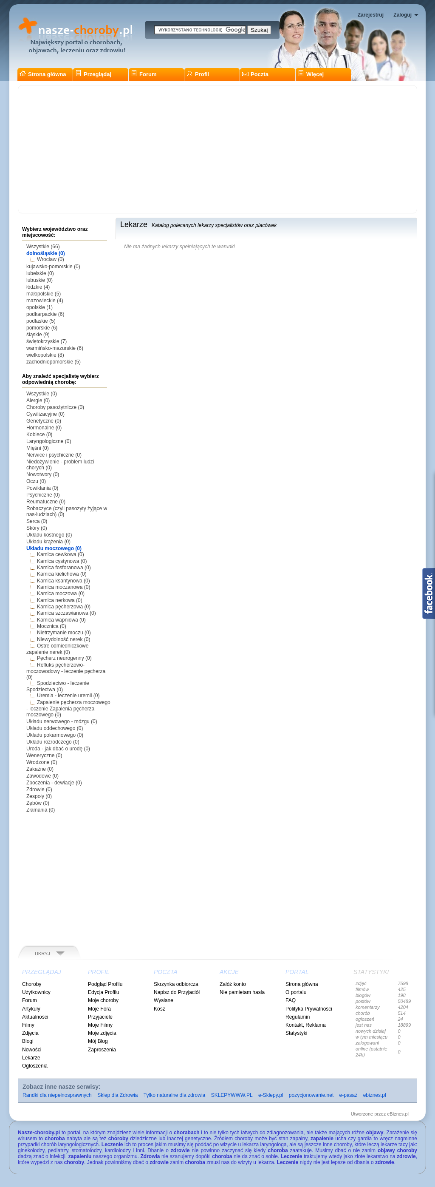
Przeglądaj (93, 74)
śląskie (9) (38, 335)
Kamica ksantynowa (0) (63, 581)
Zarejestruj (371, 15)
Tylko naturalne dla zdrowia (174, 1095)
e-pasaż (348, 1095)
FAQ (290, 1000)
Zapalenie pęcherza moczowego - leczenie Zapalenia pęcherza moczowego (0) (68, 708)
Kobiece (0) (39, 434)
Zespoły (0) (39, 796)
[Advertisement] (217, 149)
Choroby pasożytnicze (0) (55, 407)
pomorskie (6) (41, 328)
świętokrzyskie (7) (46, 341)
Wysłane (163, 1000)
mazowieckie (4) (44, 301)
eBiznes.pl (398, 1113)
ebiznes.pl (374, 1095)
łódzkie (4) (38, 287)
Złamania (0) (40, 810)
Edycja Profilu (103, 992)
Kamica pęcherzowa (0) (63, 607)
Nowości (31, 1050)
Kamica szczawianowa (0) (66, 613)
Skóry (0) (36, 528)
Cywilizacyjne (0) (45, 414)
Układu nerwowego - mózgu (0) (61, 721)
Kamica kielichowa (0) (62, 574)
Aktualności (35, 1017)
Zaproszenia (102, 1050)
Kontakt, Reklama (305, 1025)
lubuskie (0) (39, 280)
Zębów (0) (37, 803)
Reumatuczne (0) (45, 502)
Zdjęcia (30, 1033)
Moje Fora (99, 1009)
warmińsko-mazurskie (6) (54, 348)
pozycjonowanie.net (311, 1095)
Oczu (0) (36, 481)
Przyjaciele (100, 1017)
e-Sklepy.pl (270, 1095)
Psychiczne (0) (43, 495)
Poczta (255, 74)
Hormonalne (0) (44, 428)
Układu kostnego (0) (49, 535)
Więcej (311, 74)
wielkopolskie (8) (45, 355)
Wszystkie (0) (41, 394)
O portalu (295, 992)
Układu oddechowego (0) (54, 728)
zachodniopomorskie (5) (53, 362)
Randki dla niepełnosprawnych (57, 1095)
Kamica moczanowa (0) (63, 587)
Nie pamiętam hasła (242, 992)
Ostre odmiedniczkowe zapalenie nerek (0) (57, 649)
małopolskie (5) (43, 294)
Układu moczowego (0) (54, 548)
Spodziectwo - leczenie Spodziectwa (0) (57, 686)
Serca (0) (36, 521)
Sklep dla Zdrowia (117, 1095)
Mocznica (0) (51, 626)
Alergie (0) (38, 400)
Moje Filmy (100, 1025)
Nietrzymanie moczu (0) (64, 633)
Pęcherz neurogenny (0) (64, 658)
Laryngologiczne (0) (48, 441)
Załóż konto (233, 984)
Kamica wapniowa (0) (61, 620)
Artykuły (31, 1009)
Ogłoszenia (35, 1066)
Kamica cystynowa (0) (62, 561)
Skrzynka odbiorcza (176, 984)
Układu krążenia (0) (48, 542)
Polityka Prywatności (308, 1009)
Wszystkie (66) (43, 247)
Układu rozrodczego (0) (52, 742)
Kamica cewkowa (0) (60, 554)
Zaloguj (402, 15)
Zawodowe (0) (42, 776)
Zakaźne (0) (40, 769)
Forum (143, 74)
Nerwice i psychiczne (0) (54, 455)
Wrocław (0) (50, 259)
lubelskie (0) (40, 273)
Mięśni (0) (37, 448)
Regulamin (297, 1017)
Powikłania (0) (42, 488)
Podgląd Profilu (105, 984)
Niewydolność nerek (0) (63, 639)
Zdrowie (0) (39, 789)
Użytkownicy (36, 992)
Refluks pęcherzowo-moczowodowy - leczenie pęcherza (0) (65, 671)
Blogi (28, 1041)
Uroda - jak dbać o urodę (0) (58, 749)
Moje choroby (103, 1000)
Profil (197, 74)
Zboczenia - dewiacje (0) (54, 783)
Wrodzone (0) (41, 762)
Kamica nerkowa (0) (59, 600)
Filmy (28, 1025)
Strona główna (43, 74)
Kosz (159, 1009)
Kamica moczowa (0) (61, 593)
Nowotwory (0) (42, 474)
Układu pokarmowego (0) (54, 735)
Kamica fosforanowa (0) (64, 568)
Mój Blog (98, 1041)
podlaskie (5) (41, 321)
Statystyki (296, 1033)
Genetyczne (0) (43, 421)
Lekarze (31, 1058)
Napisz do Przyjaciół (177, 992)
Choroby (31, 984)
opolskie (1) (39, 307)
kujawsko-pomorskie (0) (53, 267)
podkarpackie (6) (45, 314)
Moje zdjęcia (102, 1033)
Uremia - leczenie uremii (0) (68, 696)
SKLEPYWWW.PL (232, 1095)
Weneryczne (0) (44, 755)
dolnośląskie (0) (45, 253)
